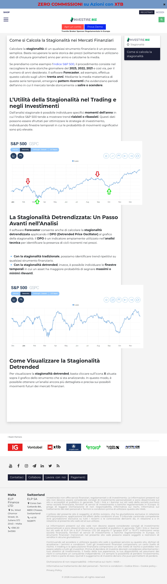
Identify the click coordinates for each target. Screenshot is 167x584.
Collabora (34, 477)
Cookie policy (148, 566)
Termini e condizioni (111, 566)
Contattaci (16, 477)
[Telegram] (34, 466)
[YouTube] (10, 466)
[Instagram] (26, 466)
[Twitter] (50, 466)
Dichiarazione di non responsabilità (66, 561)
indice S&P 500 (63, 64)
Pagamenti (78, 477)
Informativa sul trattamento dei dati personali (72, 566)
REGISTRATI (147, 12)
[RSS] (58, 466)
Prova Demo (95, 26)
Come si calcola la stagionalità (139, 54)
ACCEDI (160, 12)
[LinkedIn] (42, 466)
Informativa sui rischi (100, 561)
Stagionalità (135, 44)
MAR (116, 561)
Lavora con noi (56, 477)
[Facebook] (18, 466)
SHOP (6, 12)
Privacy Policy (54, 570)
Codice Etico (132, 566)
